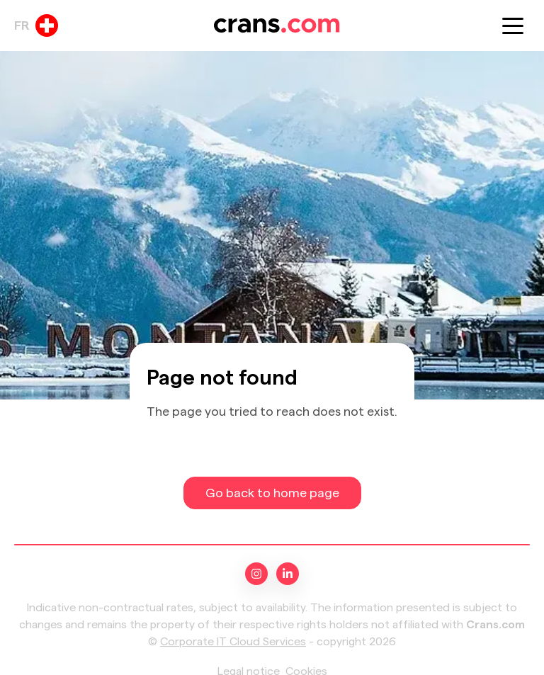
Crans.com (495, 624)
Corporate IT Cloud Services (233, 641)
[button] (513, 25)
